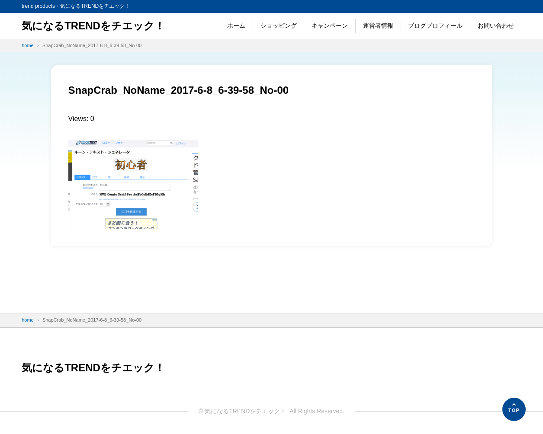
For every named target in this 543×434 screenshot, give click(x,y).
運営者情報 (378, 25)
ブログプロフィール (435, 25)
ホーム (236, 25)
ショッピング (278, 25)
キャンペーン (330, 25)
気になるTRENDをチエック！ (93, 26)
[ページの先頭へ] (514, 409)
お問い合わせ (496, 25)
